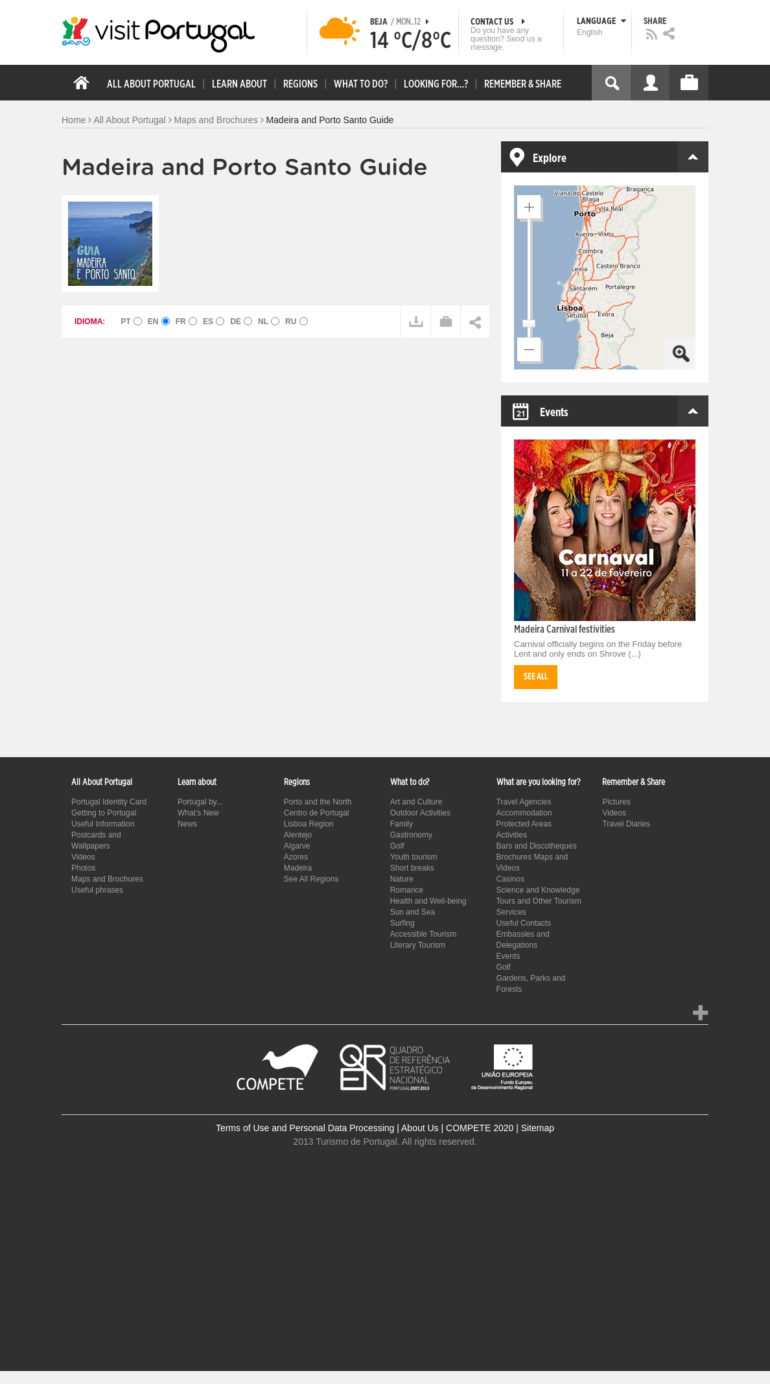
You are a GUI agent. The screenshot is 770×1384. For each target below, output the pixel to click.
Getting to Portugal (103, 812)
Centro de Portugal (316, 812)
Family (401, 823)
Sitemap (537, 1128)
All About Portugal (129, 120)
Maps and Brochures (215, 120)
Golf (397, 845)
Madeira (298, 868)
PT (131, 321)
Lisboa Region (309, 823)
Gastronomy (411, 834)
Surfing (402, 923)
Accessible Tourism (423, 934)
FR (186, 321)
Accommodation (524, 812)
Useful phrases (97, 890)
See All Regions (311, 879)
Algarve (297, 845)
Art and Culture (416, 801)
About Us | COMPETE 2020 (457, 1128)
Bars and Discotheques (536, 845)
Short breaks (412, 868)
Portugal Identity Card (108, 801)
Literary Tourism (417, 945)
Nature (402, 879)
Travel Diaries (626, 823)
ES (213, 321)
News (187, 823)
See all (536, 677)
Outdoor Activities (420, 812)
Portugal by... (200, 801)
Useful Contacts (524, 923)
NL (268, 321)
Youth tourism (414, 857)
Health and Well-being (428, 901)
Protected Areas (524, 823)
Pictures (616, 801)
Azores (296, 857)
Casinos (510, 879)
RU (296, 321)
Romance (406, 890)
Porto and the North (318, 801)
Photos (83, 868)
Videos (83, 857)
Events (508, 956)
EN (159, 321)
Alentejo (298, 834)
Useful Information (102, 823)
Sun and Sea (412, 912)
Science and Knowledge (538, 890)
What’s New (198, 812)
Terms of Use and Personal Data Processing (305, 1128)
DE (241, 321)
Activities (511, 834)
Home (74, 120)
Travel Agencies (524, 801)
